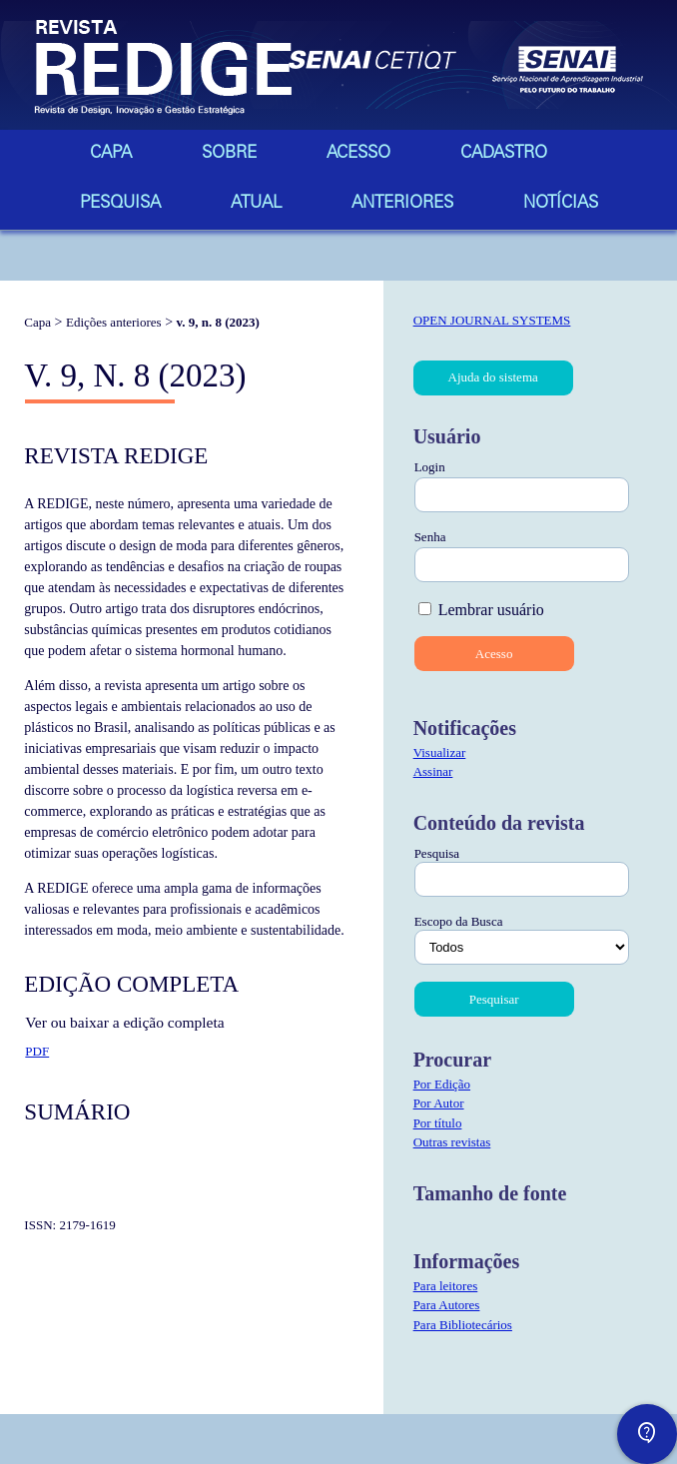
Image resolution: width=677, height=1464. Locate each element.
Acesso (358, 154)
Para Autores (446, 1304)
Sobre (229, 154)
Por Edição (441, 1084)
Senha (430, 536)
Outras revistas (452, 1141)
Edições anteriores (114, 322)
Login (429, 466)
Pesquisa (120, 204)
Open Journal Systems (492, 320)
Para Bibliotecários (462, 1324)
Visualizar (439, 752)
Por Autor (438, 1103)
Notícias (560, 204)
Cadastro (503, 154)
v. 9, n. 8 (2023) (218, 322)
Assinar (433, 771)
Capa (111, 154)
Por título (437, 1122)
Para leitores (445, 1285)
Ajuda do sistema (493, 376)
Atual (256, 204)
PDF (37, 1051)
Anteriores (402, 204)
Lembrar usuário (491, 609)
